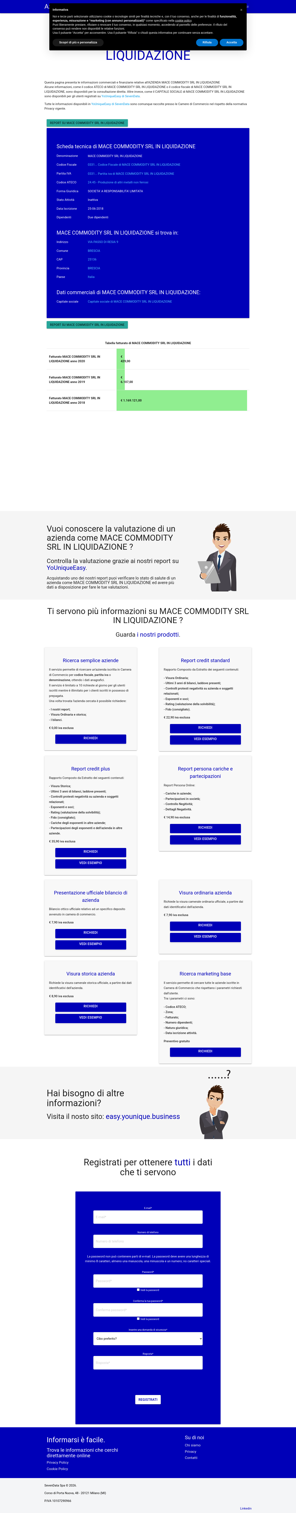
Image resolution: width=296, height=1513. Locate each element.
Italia (91, 277)
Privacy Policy (57, 1462)
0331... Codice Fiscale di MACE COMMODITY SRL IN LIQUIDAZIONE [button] (134, 165)
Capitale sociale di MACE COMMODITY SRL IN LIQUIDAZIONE (130, 301)
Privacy (190, 1451)
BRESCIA (94, 251)
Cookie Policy (57, 1469)
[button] (241, 10)
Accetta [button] (231, 42)
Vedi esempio (205, 739)
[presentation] (148, 1384)
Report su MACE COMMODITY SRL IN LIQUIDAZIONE (87, 123)
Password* (148, 1272)
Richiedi (91, 738)
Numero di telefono (148, 1232)
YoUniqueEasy (66, 567)
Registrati (148, 1400)
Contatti (191, 1458)
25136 (92, 259)
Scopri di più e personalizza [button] (78, 42)
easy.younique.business (143, 1116)
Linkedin (246, 1508)
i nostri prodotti (157, 634)
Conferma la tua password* (148, 1301)
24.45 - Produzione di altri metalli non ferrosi (118, 182)
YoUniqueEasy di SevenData (121, 96)
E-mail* (148, 1208)
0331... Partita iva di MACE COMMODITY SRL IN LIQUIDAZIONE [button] (131, 174)
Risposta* (148, 1353)
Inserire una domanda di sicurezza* (148, 1329)
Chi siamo (193, 1445)
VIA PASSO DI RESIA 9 (103, 242)
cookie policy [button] (183, 20)
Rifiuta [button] (207, 42)
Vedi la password (149, 1290)
